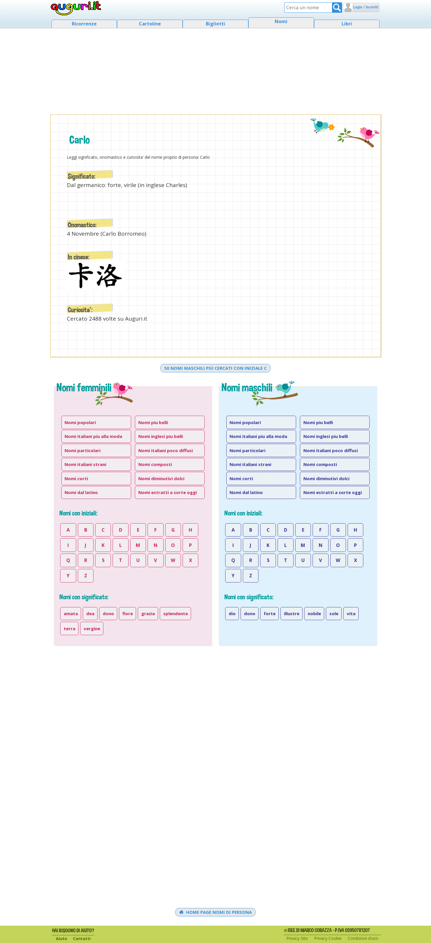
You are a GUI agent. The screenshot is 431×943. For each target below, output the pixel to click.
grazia (148, 613)
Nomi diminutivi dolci (161, 478)
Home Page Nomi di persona (215, 912)
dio (232, 613)
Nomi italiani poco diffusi (165, 450)
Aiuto (61, 938)
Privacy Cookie (328, 938)
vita (351, 613)
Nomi (281, 21)
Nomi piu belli (153, 422)
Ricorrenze (84, 24)
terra (69, 628)
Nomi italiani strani (85, 464)
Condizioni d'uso (363, 938)
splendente (175, 613)
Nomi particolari (82, 450)
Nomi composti (155, 464)
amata (71, 613)
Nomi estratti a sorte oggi (167, 492)
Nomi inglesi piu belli (160, 436)
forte (270, 613)
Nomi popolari (80, 422)
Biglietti (215, 24)
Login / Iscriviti (365, 7)
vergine (92, 628)
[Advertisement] (216, 69)
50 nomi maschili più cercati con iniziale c (215, 368)
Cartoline (150, 24)
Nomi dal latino (81, 492)
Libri (347, 24)
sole (333, 613)
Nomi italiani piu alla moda (93, 436)
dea (90, 613)
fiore (127, 613)
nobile (314, 613)
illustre (291, 613)
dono (108, 613)
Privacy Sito (297, 938)
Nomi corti (76, 478)
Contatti (82, 938)
